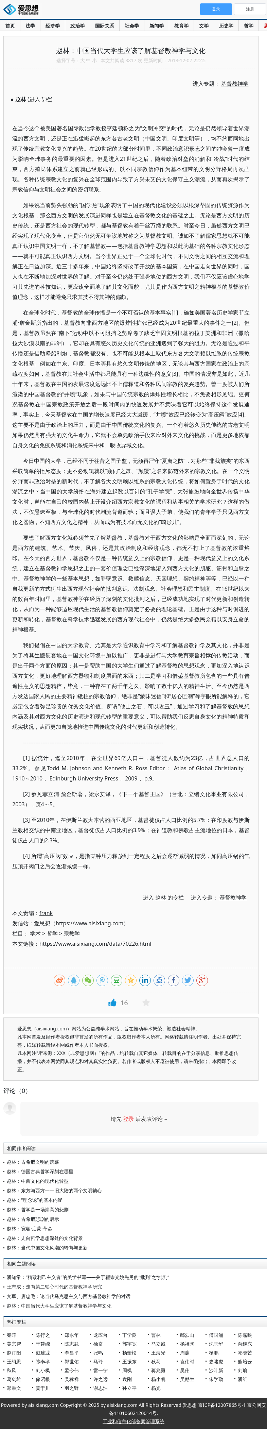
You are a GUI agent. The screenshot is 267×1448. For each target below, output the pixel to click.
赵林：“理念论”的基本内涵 (35, 1200)
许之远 (100, 1379)
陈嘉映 (245, 1335)
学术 (35, 933)
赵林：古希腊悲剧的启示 (33, 1219)
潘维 (242, 1379)
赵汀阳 (14, 1352)
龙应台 (100, 1335)
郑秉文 (14, 1388)
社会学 (132, 25)
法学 (30, 25)
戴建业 (43, 1352)
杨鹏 (213, 1352)
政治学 (77, 25)
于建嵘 (43, 1344)
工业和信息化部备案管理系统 (133, 1421)
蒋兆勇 (158, 1370)
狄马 (156, 1361)
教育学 (181, 25)
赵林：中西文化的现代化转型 (38, 1181)
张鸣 (98, 1352)
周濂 (185, 1352)
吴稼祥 (72, 1379)
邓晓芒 (245, 1352)
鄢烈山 (187, 1335)
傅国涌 (216, 1335)
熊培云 (245, 1361)
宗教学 (72, 933)
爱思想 (22, 10)
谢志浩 (100, 1388)
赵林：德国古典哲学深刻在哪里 (40, 1171)
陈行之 (43, 1335)
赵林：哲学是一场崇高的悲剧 (38, 1209)
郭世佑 (72, 1361)
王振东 (129, 1361)
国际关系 (104, 25)
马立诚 (158, 1344)
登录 (128, 1119)
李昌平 (72, 1352)
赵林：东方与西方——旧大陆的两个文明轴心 (54, 1190)
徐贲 (98, 1344)
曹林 (156, 1335)
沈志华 (216, 1344)
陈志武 (72, 1344)
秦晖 (11, 1335)
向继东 (245, 1344)
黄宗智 (14, 1344)
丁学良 (129, 1335)
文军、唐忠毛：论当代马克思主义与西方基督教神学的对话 (68, 1296)
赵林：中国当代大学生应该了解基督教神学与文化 (59, 1305)
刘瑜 (242, 1370)
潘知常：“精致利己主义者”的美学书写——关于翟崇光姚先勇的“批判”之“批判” (88, 1277)
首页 (10, 25)
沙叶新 (216, 1370)
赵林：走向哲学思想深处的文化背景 (45, 1238)
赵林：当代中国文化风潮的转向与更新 (47, 1247)
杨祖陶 (187, 1344)
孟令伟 (72, 1370)
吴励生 (187, 1379)
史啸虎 (216, 1361)
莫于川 (43, 1388)
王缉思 (14, 1361)
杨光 (156, 1388)
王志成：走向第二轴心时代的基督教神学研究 (54, 1286)
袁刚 (127, 1379)
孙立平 (129, 1388)
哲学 (248, 25)
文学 (204, 25)
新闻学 (156, 25)
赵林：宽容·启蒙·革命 (29, 1228)
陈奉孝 (43, 1361)
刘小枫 (43, 1370)
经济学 (53, 25)
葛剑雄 (14, 1379)
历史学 (226, 25)
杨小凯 (158, 1379)
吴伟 (185, 1370)
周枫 (127, 1370)
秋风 (11, 1370)
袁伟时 (187, 1361)
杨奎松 (129, 1352)
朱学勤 (216, 1379)
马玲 (98, 1361)
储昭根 (43, 1379)
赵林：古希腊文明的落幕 (33, 1162)
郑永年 (72, 1335)
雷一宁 (100, 1370)
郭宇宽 (129, 1344)
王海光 (158, 1352)
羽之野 (72, 1388)
